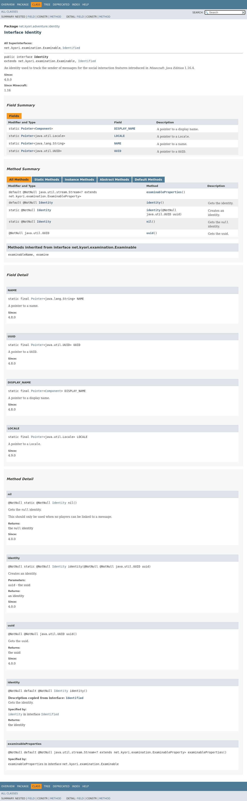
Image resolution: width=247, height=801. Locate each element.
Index (76, 4)
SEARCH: (198, 12)
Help (85, 4)
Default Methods (148, 179)
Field (31, 16)
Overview (8, 4)
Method (55, 16)
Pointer (27, 128)
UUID (117, 151)
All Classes (9, 11)
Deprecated (61, 4)
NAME (117, 143)
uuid (150, 233)
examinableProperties (164, 192)
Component (43, 128)
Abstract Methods (114, 179)
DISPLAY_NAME (124, 128)
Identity (46, 202)
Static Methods (46, 179)
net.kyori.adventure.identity (39, 26)
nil (149, 221)
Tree (47, 4)
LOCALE (119, 136)
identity (153, 202)
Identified (71, 48)
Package (23, 4)
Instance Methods (79, 179)
